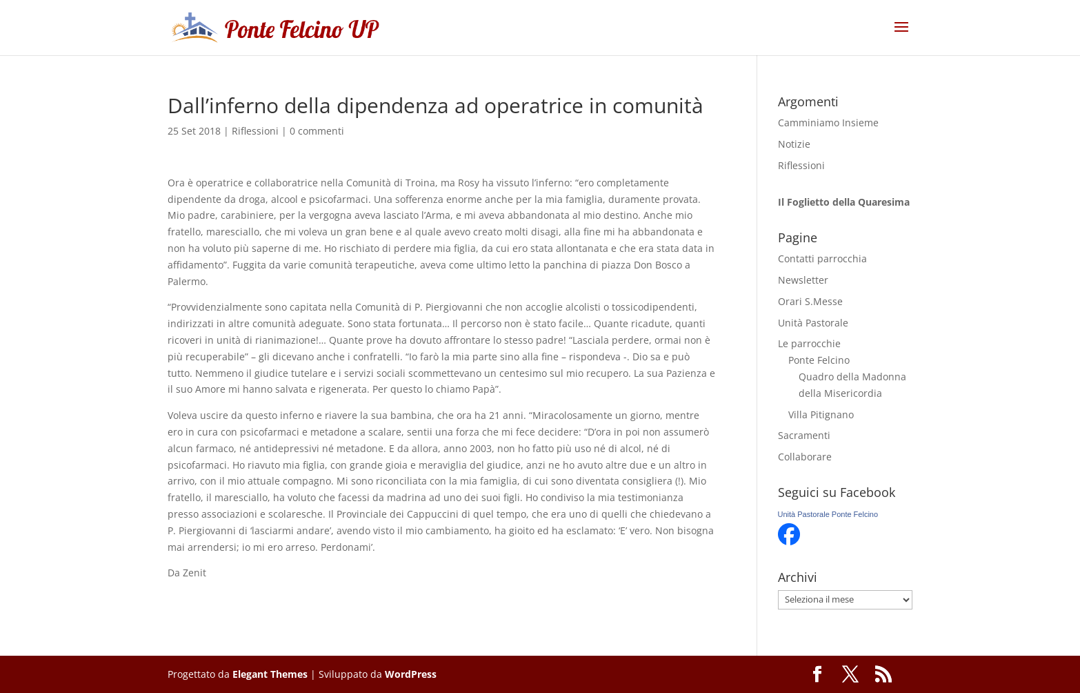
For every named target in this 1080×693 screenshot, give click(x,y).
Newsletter (803, 279)
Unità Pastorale (813, 322)
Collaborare (805, 456)
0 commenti (317, 130)
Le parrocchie (809, 343)
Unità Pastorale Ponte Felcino (828, 514)
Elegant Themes (270, 674)
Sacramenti (804, 435)
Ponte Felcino (819, 360)
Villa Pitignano (821, 414)
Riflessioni (255, 130)
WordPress (411, 674)
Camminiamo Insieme (828, 122)
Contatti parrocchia (822, 258)
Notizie (794, 143)
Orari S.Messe (810, 301)
